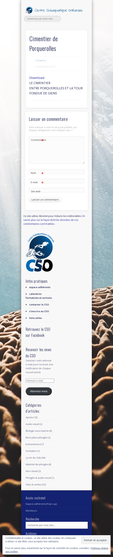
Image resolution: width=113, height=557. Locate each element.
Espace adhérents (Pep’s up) (41, 504)
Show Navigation (78, 33)
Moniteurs (31, 510)
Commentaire (37, 140)
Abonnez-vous (38, 391)
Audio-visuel (32, 424)
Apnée (29, 417)
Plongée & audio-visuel (38, 477)
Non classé (32, 471)
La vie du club (33, 457)
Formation (31, 451)
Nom (37, 173)
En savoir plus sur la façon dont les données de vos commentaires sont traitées (54, 219)
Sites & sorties (33, 484)
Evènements (32, 444)
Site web (36, 191)
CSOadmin (40, 60)
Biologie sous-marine (37, 430)
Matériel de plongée (37, 464)
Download (36, 78)
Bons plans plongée (36, 437)
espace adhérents (39, 287)
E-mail (37, 182)
